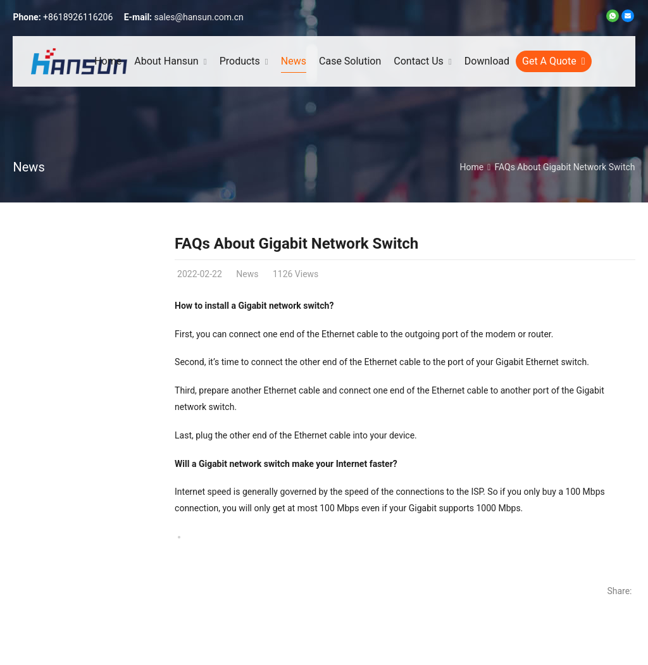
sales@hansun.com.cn (199, 17)
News (28, 167)
